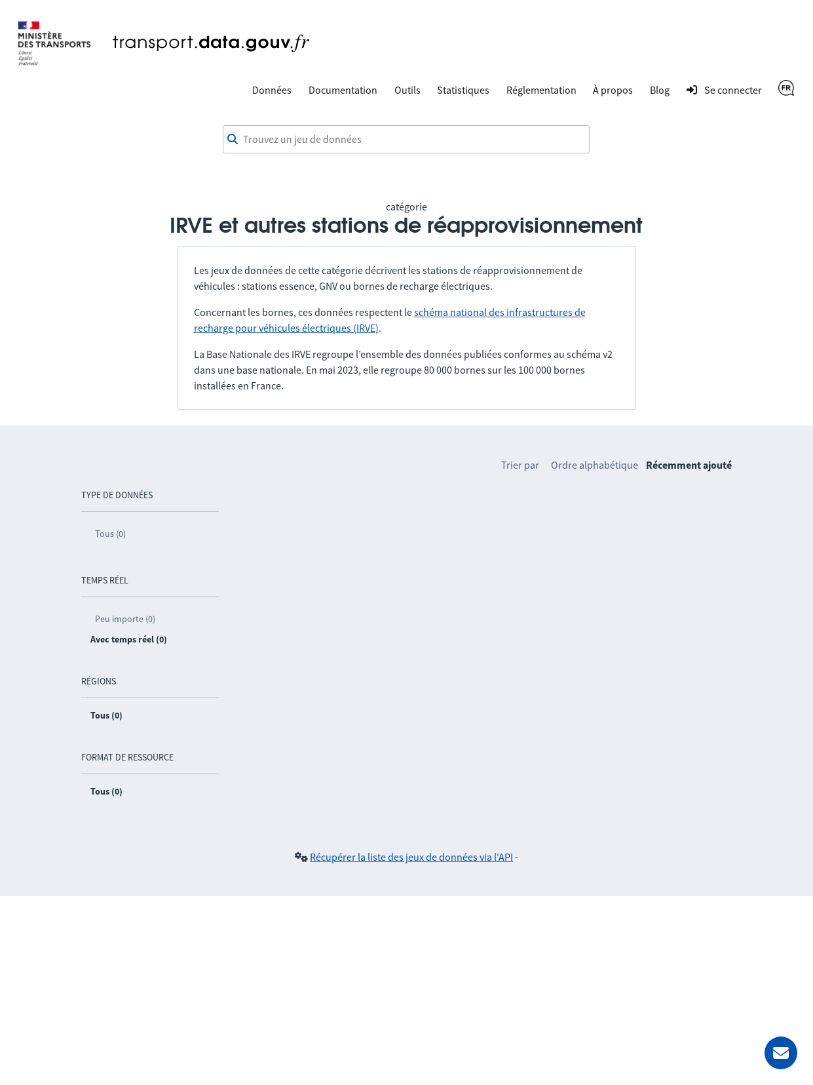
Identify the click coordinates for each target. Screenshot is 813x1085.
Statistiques (463, 89)
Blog (660, 89)
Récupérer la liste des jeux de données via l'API (411, 856)
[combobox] (406, 139)
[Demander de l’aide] (781, 1052)
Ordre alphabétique (594, 464)
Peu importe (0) (125, 619)
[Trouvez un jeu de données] (406, 139)
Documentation (343, 89)
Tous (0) (110, 534)
